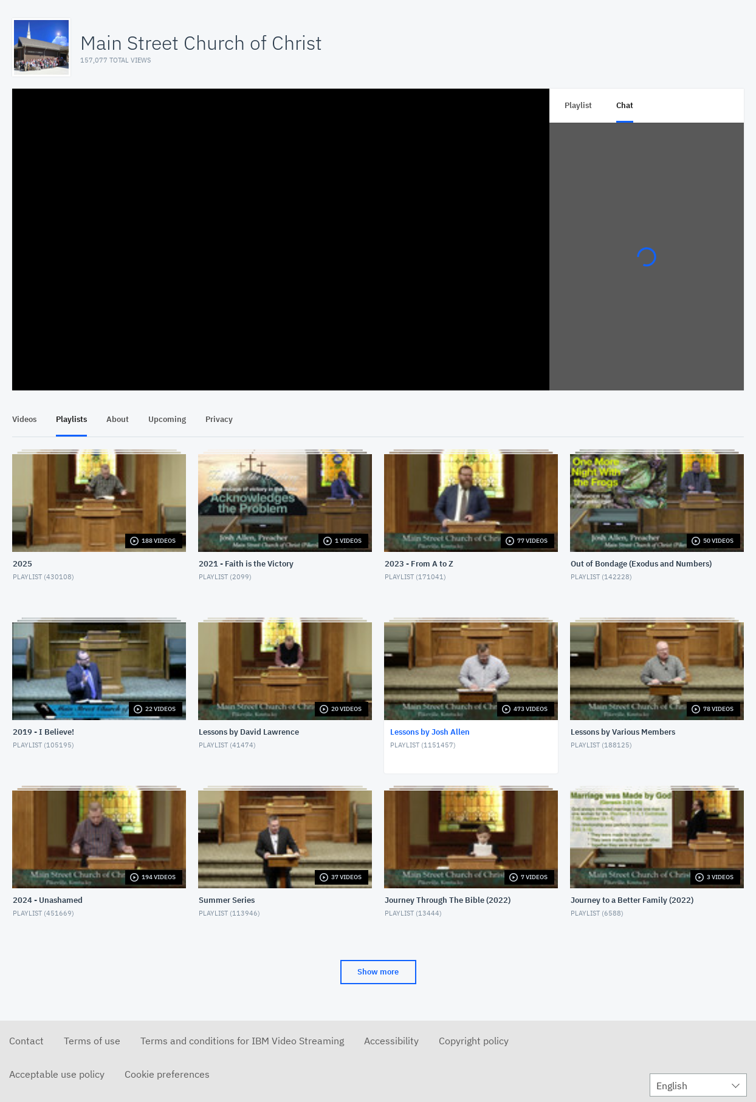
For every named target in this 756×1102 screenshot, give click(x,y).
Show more (378, 972)
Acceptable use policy (57, 1074)
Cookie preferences (167, 1074)
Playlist (578, 105)
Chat (624, 105)
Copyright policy (474, 1041)
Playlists (71, 419)
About (117, 419)
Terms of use (92, 1041)
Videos (24, 419)
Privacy (219, 419)
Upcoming (167, 419)
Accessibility (391, 1041)
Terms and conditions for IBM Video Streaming (242, 1041)
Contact (26, 1041)
